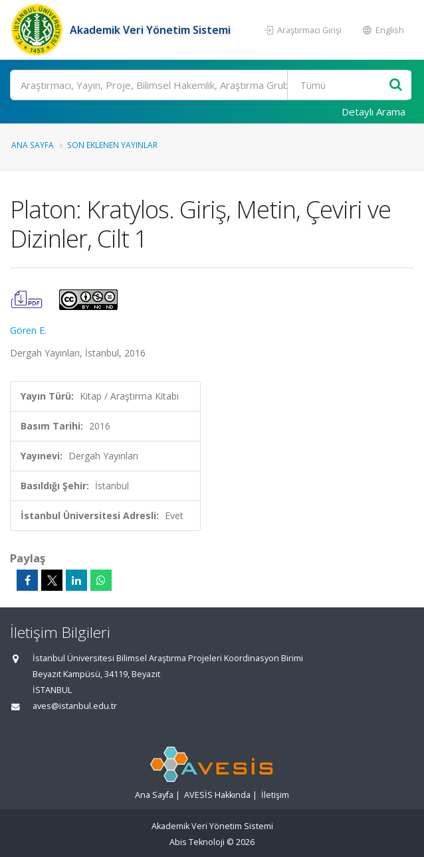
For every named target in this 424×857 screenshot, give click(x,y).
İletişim (275, 795)
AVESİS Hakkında (217, 795)
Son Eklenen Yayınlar (112, 144)
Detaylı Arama (373, 111)
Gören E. (28, 330)
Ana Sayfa (32, 144)
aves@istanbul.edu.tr (75, 706)
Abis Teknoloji (197, 842)
